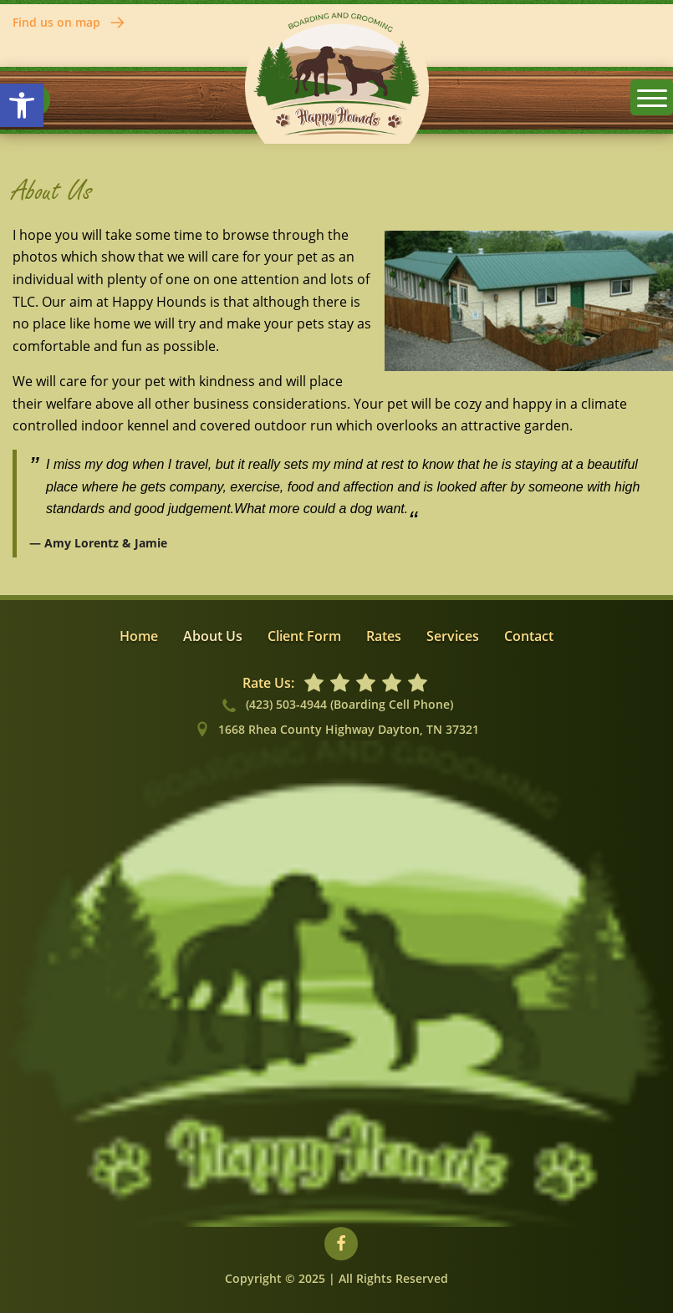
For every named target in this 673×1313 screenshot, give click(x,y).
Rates (383, 636)
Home (139, 636)
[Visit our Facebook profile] (341, 1243)
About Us (212, 636)
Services (452, 636)
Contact (528, 636)
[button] (21, 105)
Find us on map (69, 22)
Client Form (304, 636)
